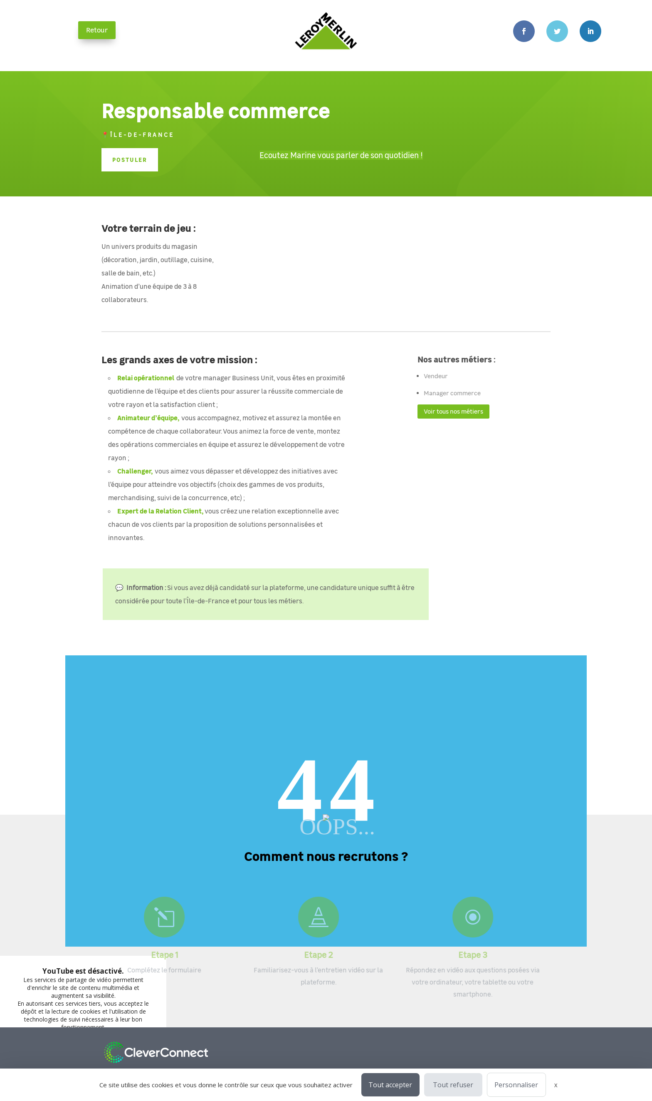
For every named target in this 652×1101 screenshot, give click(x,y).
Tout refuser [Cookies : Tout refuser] (453, 1084)
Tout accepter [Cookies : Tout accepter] (390, 1084)
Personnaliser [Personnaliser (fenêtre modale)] (516, 1084)
